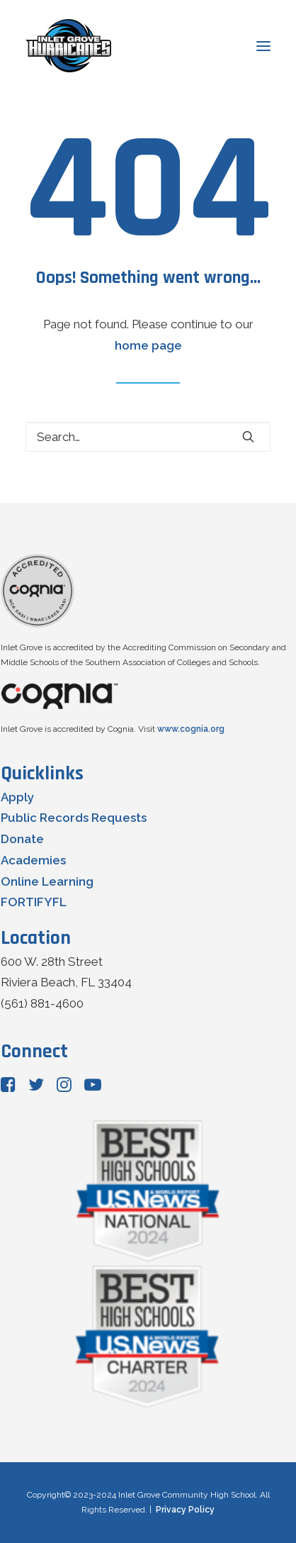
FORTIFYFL (34, 902)
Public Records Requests (74, 818)
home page (148, 345)
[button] (248, 436)
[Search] (148, 437)
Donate (22, 839)
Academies (33, 860)
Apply (17, 797)
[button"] (8, 1088)
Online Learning (47, 881)
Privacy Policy (185, 1510)
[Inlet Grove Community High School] (68, 45)
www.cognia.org (190, 729)
